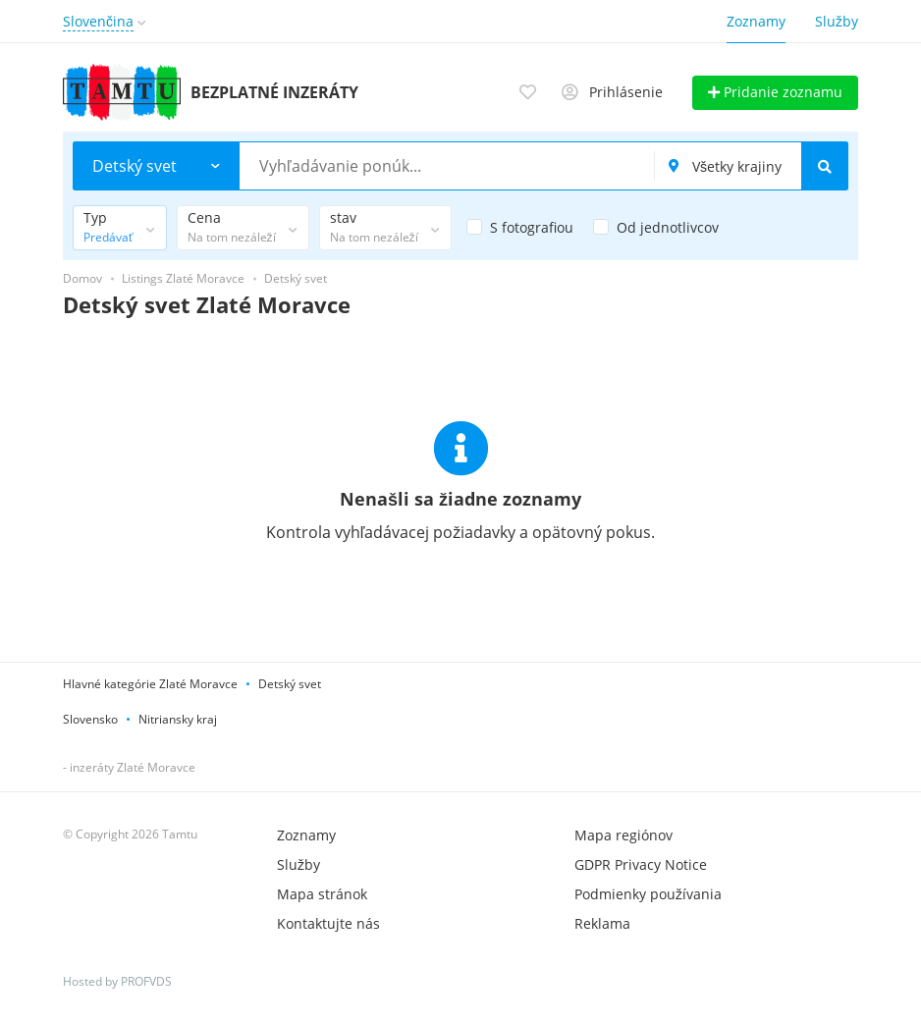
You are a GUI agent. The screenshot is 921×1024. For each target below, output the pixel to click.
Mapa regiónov (623, 835)
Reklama (602, 923)
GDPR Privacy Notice (640, 864)
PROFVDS (146, 981)
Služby (836, 21)
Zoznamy (756, 21)
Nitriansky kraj (177, 719)
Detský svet (289, 683)
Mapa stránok (322, 894)
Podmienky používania (648, 894)
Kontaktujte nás (328, 923)
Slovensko (90, 719)
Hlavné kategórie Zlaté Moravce (150, 683)
